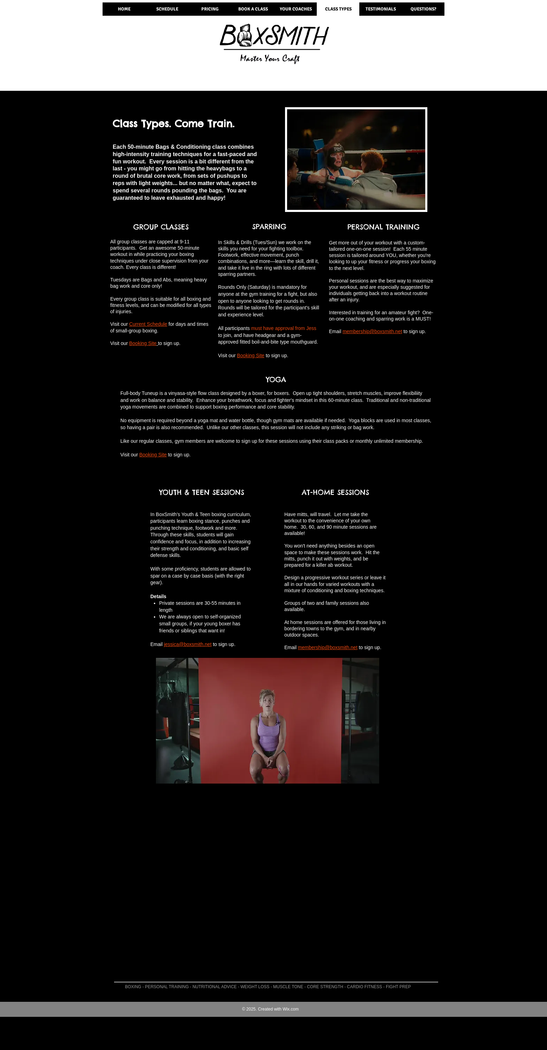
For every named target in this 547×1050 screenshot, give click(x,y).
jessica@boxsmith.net (187, 644)
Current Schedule (148, 324)
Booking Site (250, 355)
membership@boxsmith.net (372, 331)
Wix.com (291, 1009)
